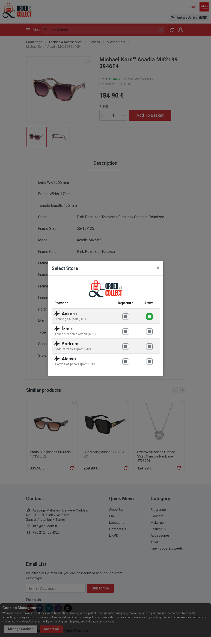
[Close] (158, 267)
